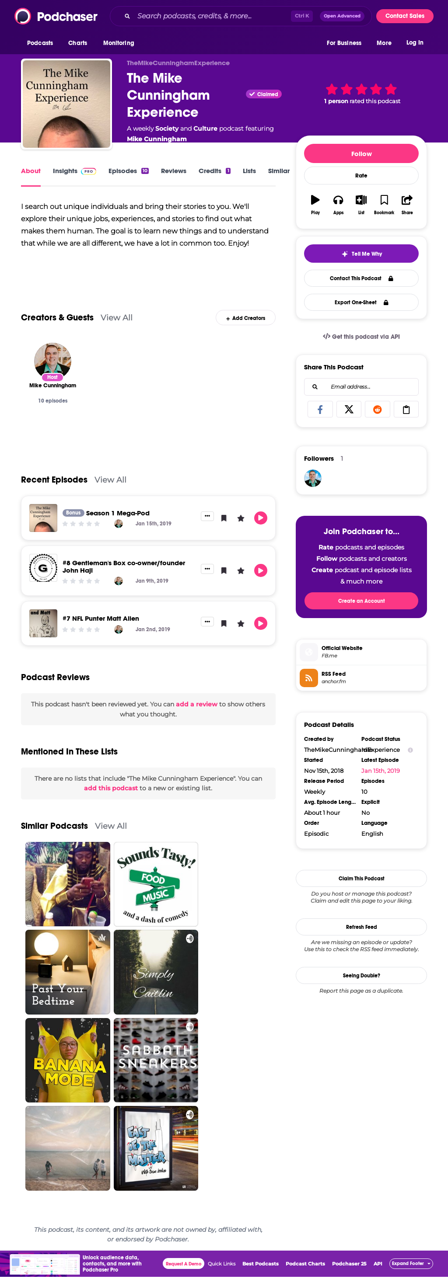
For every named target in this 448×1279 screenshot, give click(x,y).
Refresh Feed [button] (361, 927)
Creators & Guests (57, 319)
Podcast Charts (305, 1266)
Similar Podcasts (54, 828)
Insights (74, 171)
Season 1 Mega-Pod (118, 515)
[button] (42, 43)
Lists (249, 171)
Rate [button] (361, 175)
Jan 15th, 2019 (380, 770)
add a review (196, 707)
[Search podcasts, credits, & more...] (212, 16)
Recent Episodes (54, 481)
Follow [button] (361, 153)
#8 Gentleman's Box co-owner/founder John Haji (124, 569)
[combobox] (241, 16)
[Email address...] (361, 387)
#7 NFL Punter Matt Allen (101, 621)
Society (166, 128)
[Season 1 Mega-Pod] (43, 520)
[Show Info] (410, 750)
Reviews (173, 171)
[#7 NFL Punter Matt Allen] (43, 626)
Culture (205, 128)
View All (117, 319)
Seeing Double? (361, 976)
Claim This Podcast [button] (362, 879)
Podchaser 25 (349, 1266)
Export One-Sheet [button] (361, 302)
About (31, 171)
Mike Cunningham (157, 139)
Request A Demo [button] (184, 1266)
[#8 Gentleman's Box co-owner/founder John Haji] (43, 570)
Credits (214, 171)
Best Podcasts (260, 1266)
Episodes (128, 171)
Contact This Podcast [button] (361, 278)
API (378, 1266)
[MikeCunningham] (313, 478)
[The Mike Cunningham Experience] (66, 104)
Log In (415, 42)
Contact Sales (404, 16)
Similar (279, 171)
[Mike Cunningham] (52, 363)
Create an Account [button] (361, 601)
